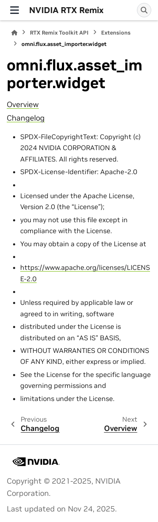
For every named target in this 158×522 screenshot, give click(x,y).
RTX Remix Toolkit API (59, 32)
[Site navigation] (14, 10)
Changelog (26, 118)
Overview (23, 104)
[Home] (14, 32)
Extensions (116, 32)
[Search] (144, 10)
